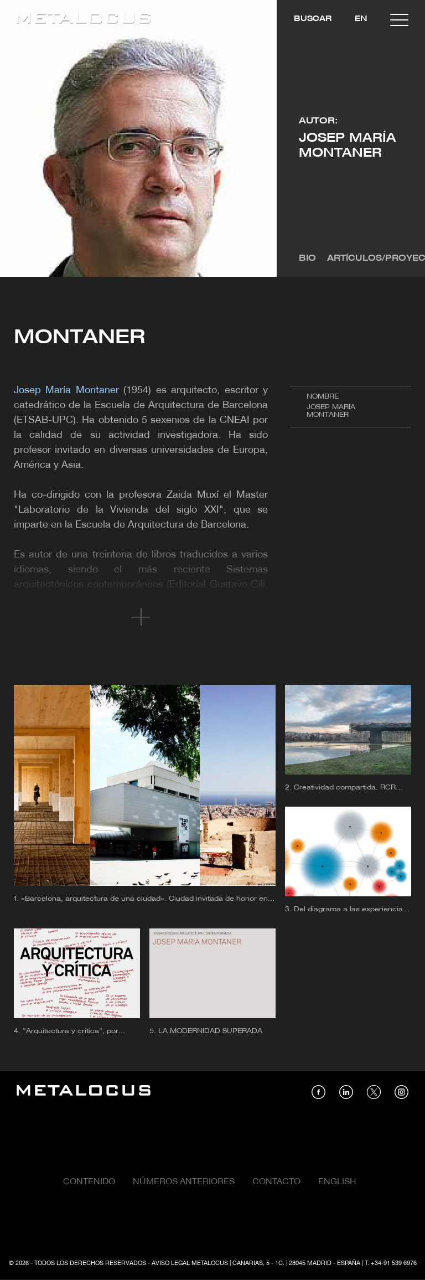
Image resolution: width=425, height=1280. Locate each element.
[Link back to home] (84, 20)
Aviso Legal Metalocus (190, 1263)
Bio (307, 258)
